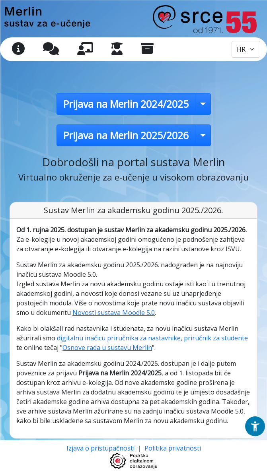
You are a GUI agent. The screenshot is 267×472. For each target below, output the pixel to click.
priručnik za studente (216, 338)
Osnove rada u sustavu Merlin (107, 347)
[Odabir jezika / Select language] (246, 49)
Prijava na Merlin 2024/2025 (126, 104)
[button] (255, 426)
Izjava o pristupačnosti (101, 448)
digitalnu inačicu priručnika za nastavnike (119, 338)
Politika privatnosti (172, 448)
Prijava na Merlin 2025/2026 (126, 135)
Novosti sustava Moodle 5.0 (113, 312)
